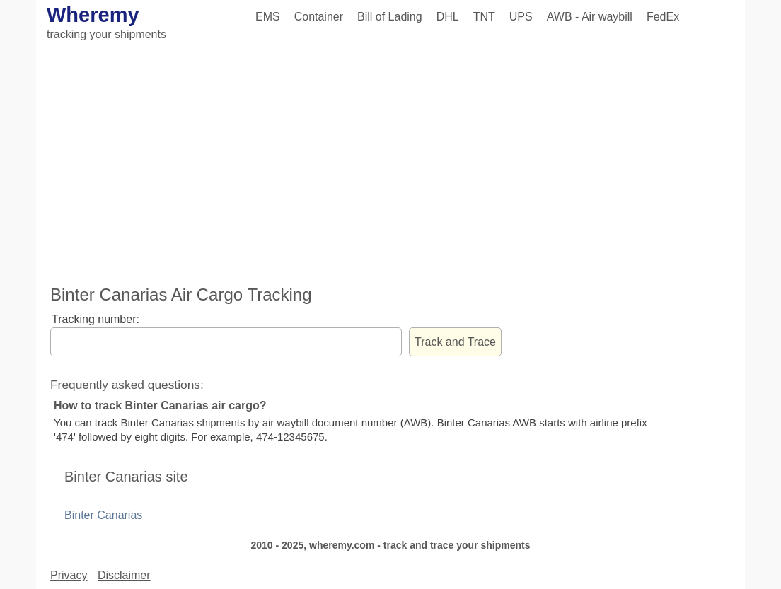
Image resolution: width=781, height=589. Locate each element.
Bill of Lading (389, 17)
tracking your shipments (106, 34)
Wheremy (93, 15)
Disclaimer (124, 575)
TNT (484, 17)
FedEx (663, 17)
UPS (521, 17)
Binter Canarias (103, 515)
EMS (267, 17)
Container (318, 17)
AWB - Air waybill (589, 17)
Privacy (68, 575)
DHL (447, 17)
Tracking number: (95, 319)
